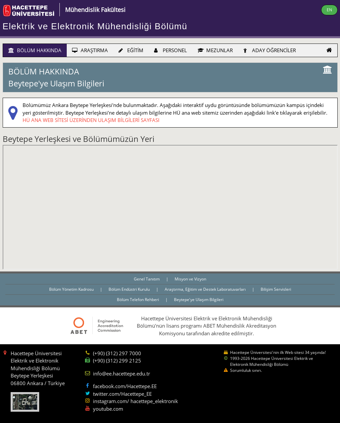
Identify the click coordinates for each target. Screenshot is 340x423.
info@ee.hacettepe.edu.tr (121, 373)
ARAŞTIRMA (90, 50)
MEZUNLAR (215, 50)
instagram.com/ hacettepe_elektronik (135, 401)
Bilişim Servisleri (276, 289)
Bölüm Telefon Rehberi (138, 299)
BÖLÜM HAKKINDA (34, 50)
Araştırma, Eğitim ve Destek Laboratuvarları (206, 289)
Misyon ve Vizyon (190, 279)
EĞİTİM (131, 50)
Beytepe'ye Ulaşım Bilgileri (198, 299)
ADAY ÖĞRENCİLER (269, 50)
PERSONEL (170, 50)
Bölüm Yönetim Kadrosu (72, 289)
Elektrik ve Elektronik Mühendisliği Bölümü (95, 26)
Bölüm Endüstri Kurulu (130, 289)
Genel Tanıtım (147, 279)
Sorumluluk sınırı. (246, 370)
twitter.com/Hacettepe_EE (122, 393)
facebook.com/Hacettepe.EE (125, 386)
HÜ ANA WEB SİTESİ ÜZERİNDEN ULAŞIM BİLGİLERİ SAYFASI (91, 120)
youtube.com (108, 408)
